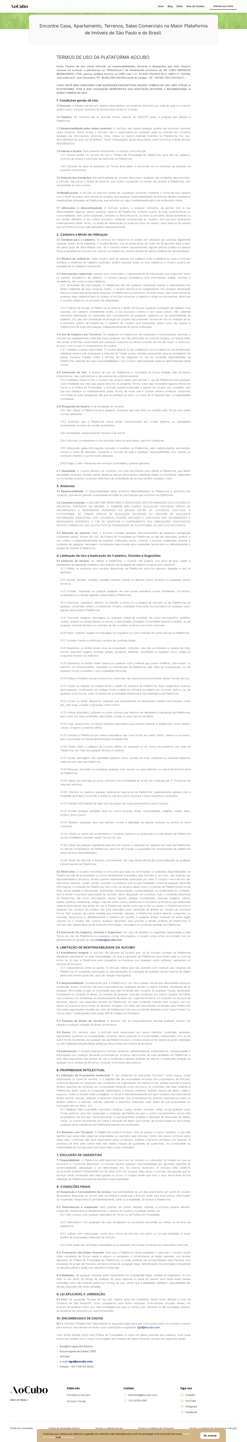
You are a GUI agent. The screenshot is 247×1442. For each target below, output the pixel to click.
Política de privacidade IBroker (64, 1428)
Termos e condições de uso (109, 1428)
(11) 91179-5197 (138, 1400)
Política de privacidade (21, 1428)
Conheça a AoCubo (78, 1395)
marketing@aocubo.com (142, 1395)
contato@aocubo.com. (108, 939)
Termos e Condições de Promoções (156, 1428)
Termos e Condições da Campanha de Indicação (213, 1428)
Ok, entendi (210, 1435)
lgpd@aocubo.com (148, 1327)
